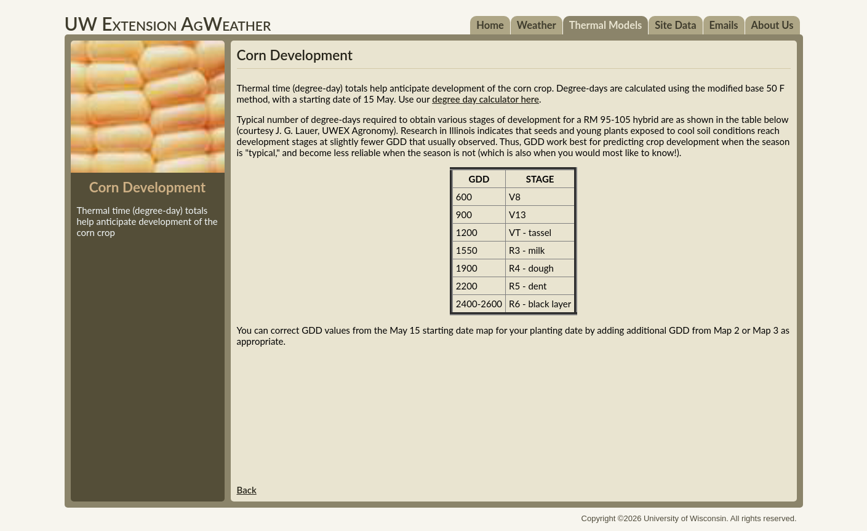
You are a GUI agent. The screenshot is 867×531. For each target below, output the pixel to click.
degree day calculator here (485, 98)
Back (247, 489)
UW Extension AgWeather (168, 23)
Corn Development (295, 55)
